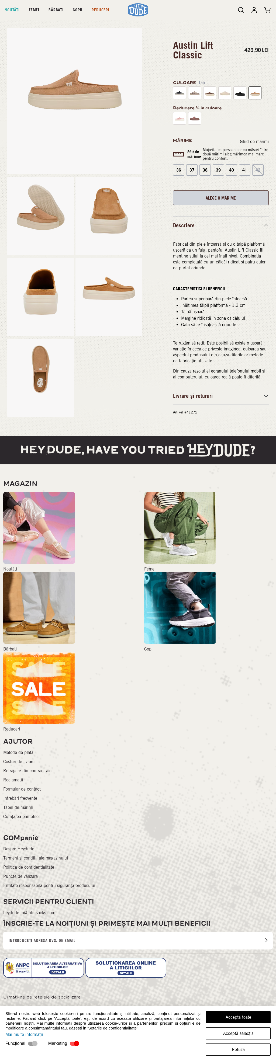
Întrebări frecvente (20, 798)
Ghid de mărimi (254, 141)
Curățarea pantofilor (21, 816)
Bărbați (56, 10)
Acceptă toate (238, 1017)
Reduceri (100, 10)
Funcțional (15, 1043)
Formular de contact (22, 789)
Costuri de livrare (18, 761)
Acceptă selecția (238, 1033)
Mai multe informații (24, 1034)
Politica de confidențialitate (28, 867)
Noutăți (12, 10)
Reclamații (13, 779)
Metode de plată (18, 752)
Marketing (57, 1043)
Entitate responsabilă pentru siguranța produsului (49, 885)
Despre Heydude (18, 848)
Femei (34, 10)
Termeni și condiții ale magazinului (35, 858)
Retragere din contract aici (28, 770)
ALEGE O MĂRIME (221, 198)
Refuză (238, 1049)
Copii (77, 10)
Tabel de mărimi (18, 807)
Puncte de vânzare (20, 876)
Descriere (184, 225)
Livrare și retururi (193, 396)
